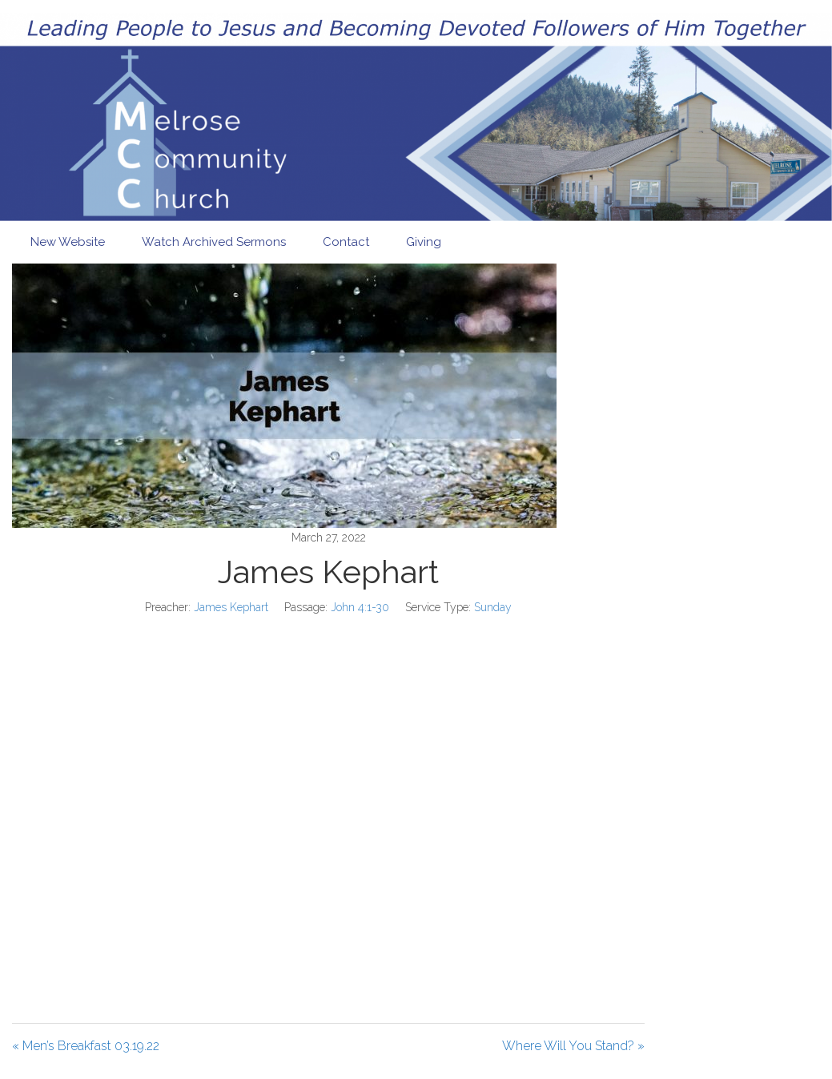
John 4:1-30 (360, 607)
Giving (423, 242)
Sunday (493, 607)
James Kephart (231, 607)
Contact (346, 242)
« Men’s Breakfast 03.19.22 (85, 1045)
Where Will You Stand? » (573, 1045)
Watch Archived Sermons (214, 242)
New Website (67, 242)
